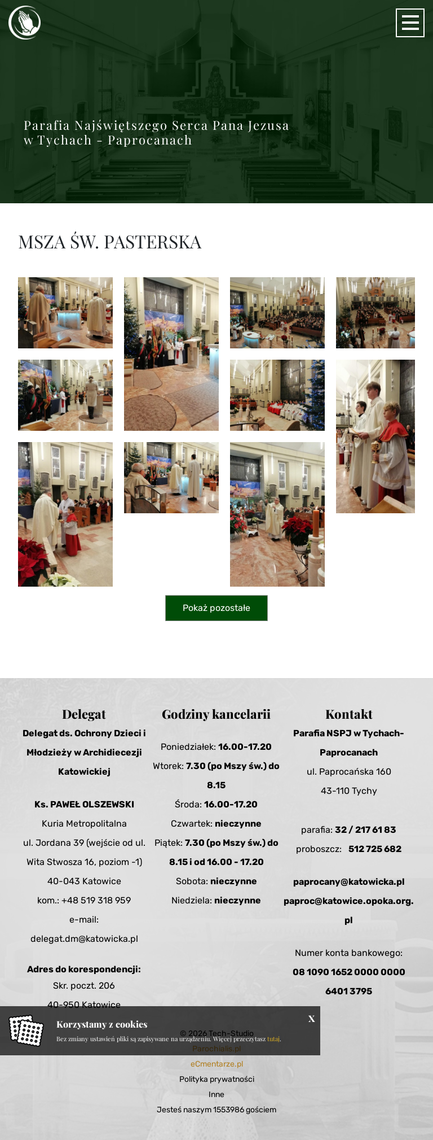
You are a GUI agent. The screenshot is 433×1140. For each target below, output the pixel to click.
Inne (216, 1094)
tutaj (273, 1038)
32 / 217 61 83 (365, 829)
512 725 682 (374, 849)
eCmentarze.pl (217, 1064)
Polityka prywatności (216, 1079)
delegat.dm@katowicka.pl (84, 938)
